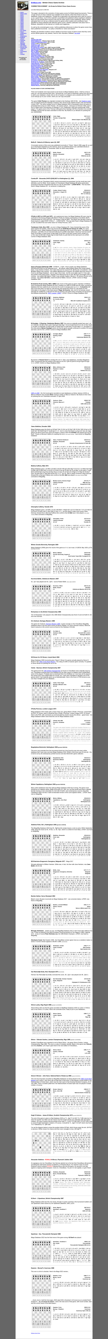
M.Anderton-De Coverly (37, 47)
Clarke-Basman (35, 63)
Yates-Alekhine (35, 52)
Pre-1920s (23, 30)
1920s (22, 29)
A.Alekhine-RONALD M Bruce (39, 81)
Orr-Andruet (34, 60)
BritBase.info (36, 3)
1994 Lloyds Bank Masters (47, 661)
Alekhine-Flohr (35, 68)
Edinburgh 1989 (35, 46)
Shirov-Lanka (34, 76)
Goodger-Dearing (36, 48)
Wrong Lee (34, 72)
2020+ (22, 15)
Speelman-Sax (35, 84)
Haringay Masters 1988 (53, 624)
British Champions (23, 35)
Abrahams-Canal (35, 73)
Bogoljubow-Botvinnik (37, 65)
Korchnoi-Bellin (35, 57)
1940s (22, 26)
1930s (22, 27)
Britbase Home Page (35, 1333)
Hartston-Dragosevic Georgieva (39, 69)
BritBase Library (22, 38)
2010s (22, 16)
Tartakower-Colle (35, 44)
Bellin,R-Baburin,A (36, 40)
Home (22, 12)
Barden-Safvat (35, 71)
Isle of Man (23, 45)
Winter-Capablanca (36, 67)
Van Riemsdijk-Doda (36, 74)
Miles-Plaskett (35, 50)
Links (21, 50)
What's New (23, 13)
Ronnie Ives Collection (23, 47)
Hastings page (86, 101)
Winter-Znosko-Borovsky (38, 56)
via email (77, 33)
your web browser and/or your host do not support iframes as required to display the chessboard (62, 126)
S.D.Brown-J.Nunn (36, 78)
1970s (22, 22)
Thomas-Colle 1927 (36, 39)
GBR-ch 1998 (35, 393)
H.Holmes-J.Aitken (36, 80)
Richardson (34, 59)
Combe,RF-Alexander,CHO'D (39, 42)
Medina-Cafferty (35, 54)
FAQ (21, 52)
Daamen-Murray (35, 85)
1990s (22, 19)
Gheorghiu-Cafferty (36, 55)
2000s (22, 18)
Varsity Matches (22, 42)
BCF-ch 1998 (34, 51)
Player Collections (23, 32)
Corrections (23, 51)
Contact (22, 54)
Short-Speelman (35, 82)
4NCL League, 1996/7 (54, 293)
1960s (22, 23)
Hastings (22, 40)
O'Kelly (33, 43)
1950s (22, 25)
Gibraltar (22, 44)
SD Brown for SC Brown (37, 61)
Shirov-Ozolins (35, 77)
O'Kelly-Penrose (35, 64)
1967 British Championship (52, 671)
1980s (22, 20)
